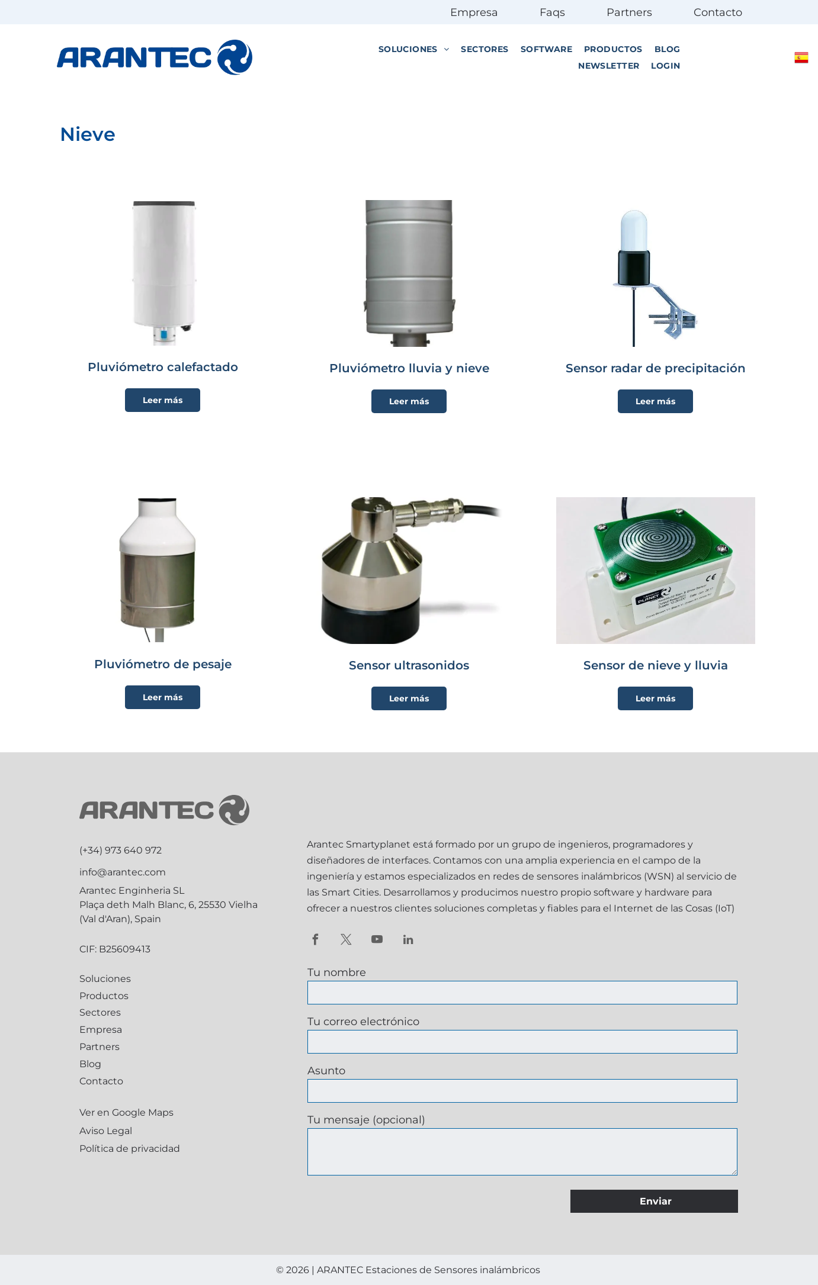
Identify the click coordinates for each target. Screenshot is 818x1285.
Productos (104, 995)
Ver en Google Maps (126, 1112)
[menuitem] (414, 49)
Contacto (718, 12)
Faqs (552, 12)
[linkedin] (407, 941)
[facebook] (315, 941)
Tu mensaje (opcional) (366, 1119)
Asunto (326, 1070)
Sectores (100, 1012)
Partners (629, 12)
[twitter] (346, 941)
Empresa (474, 12)
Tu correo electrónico (363, 1021)
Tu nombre (336, 972)
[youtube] (377, 941)
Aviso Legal (105, 1130)
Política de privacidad (129, 1148)
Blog (90, 1064)
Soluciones (105, 978)
